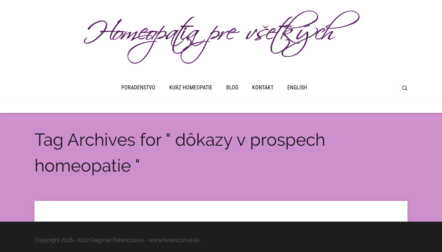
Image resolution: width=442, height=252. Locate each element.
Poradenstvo (138, 87)
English (297, 87)
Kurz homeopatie (190, 87)
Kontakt (262, 87)
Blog (232, 87)
